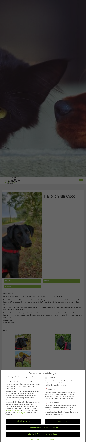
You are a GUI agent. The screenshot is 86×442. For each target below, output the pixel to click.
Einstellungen (20, 414)
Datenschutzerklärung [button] (43, 441)
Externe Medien (52, 404)
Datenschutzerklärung (13, 412)
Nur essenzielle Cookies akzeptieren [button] (43, 429)
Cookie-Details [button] (34, 441)
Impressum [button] (53, 441)
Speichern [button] (62, 423)
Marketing (50, 391)
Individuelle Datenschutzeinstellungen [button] (43, 436)
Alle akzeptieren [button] (23, 423)
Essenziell (50, 380)
